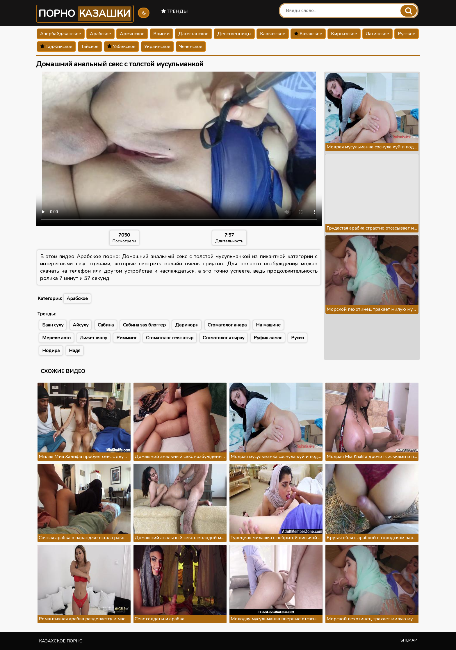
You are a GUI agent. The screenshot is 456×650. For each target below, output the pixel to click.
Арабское (100, 34)
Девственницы (234, 34)
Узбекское (121, 46)
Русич (297, 338)
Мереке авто (56, 338)
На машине (268, 325)
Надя (74, 350)
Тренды (174, 11)
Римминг (126, 338)
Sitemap (408, 640)
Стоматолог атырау (223, 338)
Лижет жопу (93, 338)
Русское (406, 34)
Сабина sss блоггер (144, 325)
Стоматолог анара (227, 325)
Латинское (377, 34)
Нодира (51, 350)
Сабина (106, 325)
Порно (84, 13)
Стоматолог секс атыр (169, 338)
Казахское (308, 34)
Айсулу (80, 325)
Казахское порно (61, 641)
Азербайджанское (60, 34)
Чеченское (190, 46)
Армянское (132, 34)
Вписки (161, 34)
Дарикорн (186, 325)
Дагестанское (193, 34)
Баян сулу (52, 325)
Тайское (90, 46)
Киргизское (344, 34)
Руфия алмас (268, 338)
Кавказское (272, 34)
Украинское (157, 46)
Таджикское (56, 46)
